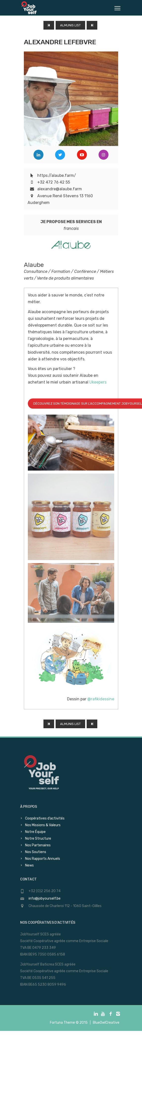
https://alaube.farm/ (56, 175)
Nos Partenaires (38, 845)
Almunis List (70, 25)
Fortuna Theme (62, 1022)
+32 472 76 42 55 (53, 182)
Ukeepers (98, 382)
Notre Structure (38, 838)
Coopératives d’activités (45, 818)
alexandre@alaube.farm (59, 189)
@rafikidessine (100, 699)
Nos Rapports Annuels (42, 859)
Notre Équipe (35, 832)
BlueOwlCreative (106, 1022)
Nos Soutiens (35, 852)
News (29, 865)
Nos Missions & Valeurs (43, 825)
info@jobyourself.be (45, 898)
